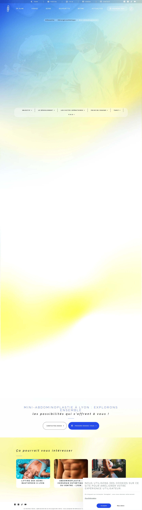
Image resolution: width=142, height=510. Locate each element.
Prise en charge (98, 110)
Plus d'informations (90, 498)
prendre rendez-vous (84, 426)
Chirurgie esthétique (67, 20)
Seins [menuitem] (48, 8)
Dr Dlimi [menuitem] (20, 8)
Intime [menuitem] (81, 8)
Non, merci (120, 505)
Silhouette (49, 20)
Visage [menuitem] (35, 8)
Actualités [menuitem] (97, 8)
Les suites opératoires (72, 110)
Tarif (36, 1)
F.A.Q (71, 1)
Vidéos (88, 1)
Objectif (26, 110)
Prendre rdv (118, 8)
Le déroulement (45, 110)
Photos (53, 1)
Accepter (104, 505)
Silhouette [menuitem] (64, 8)
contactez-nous (54, 426)
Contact (106, 1)
